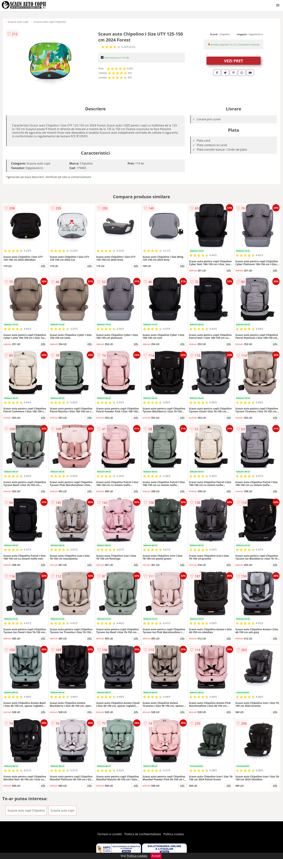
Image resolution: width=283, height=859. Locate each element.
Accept (156, 856)
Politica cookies (174, 834)
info (43, 265)
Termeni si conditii (109, 834)
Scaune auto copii (18, 21)
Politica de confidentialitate (143, 834)
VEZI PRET (233, 60)
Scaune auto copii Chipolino (50, 21)
